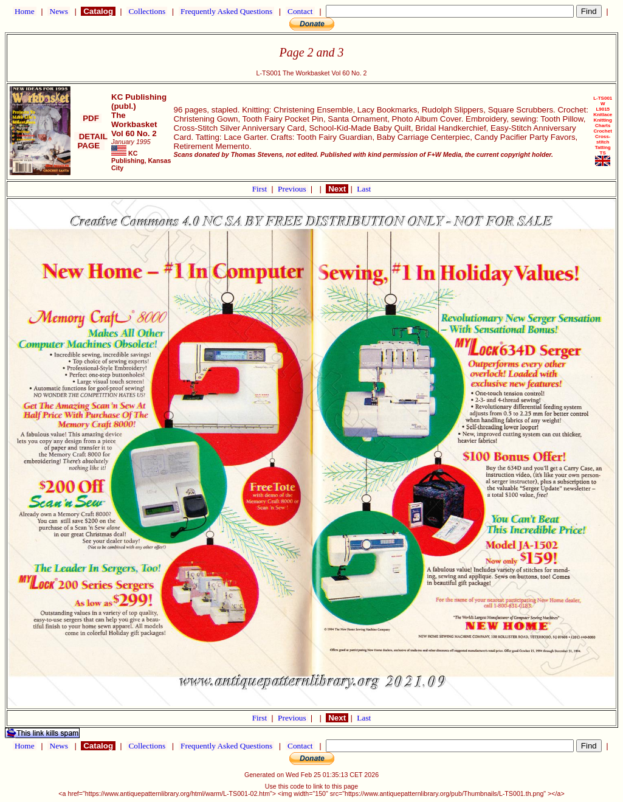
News (58, 11)
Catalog (98, 11)
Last (364, 188)
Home (24, 11)
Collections (146, 11)
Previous (293, 188)
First (260, 188)
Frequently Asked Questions (227, 11)
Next (337, 188)
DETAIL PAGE (91, 141)
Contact (300, 11)
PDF (90, 118)
